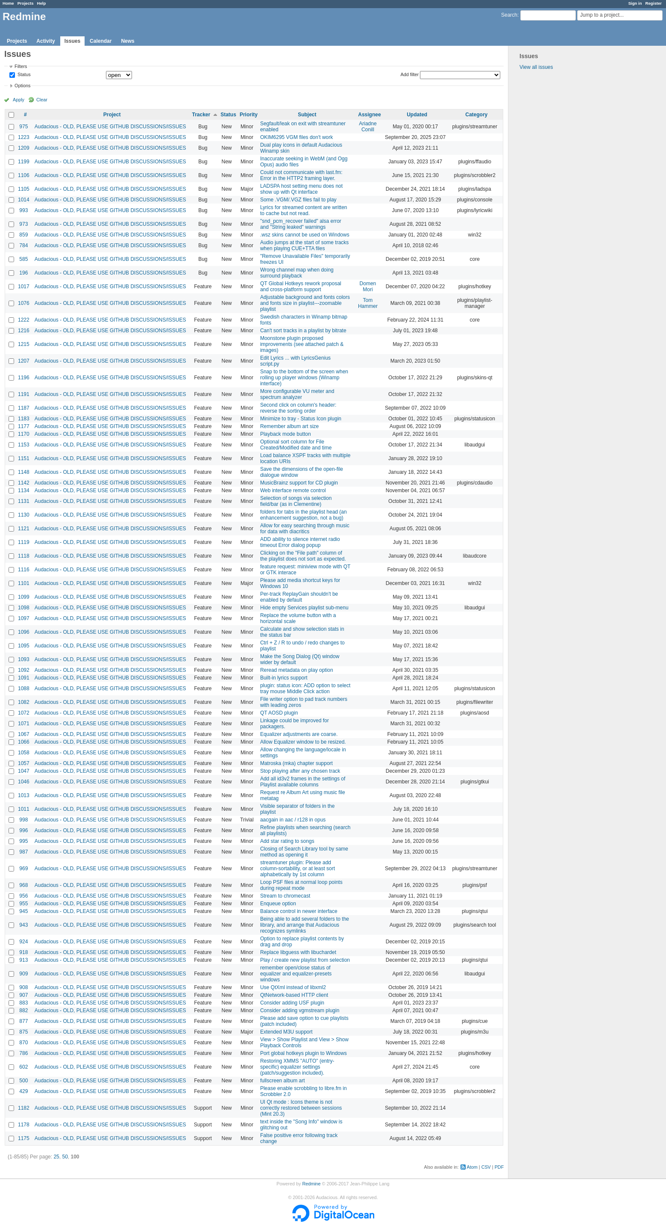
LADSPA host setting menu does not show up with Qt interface (301, 189)
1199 (23, 162)
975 (23, 127)
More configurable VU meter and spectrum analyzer (297, 394)
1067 (23, 734)
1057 (23, 763)
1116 (23, 570)
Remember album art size (289, 426)
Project (112, 115)
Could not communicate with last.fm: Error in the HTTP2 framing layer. (301, 175)
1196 (23, 378)
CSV (486, 1167)
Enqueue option (278, 904)
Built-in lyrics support (284, 678)
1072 (23, 713)
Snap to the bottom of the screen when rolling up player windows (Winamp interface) (304, 378)
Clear (41, 99)
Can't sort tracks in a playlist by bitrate (303, 331)
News (127, 41)
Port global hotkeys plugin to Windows (303, 1053)
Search (509, 15)
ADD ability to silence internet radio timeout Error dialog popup (300, 542)
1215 (23, 344)
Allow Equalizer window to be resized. (303, 742)
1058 (23, 753)
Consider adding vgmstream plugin (299, 1010)
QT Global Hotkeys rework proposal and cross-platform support (300, 286)
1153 (23, 445)
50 (64, 1157)
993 (23, 210)
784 (23, 245)
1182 (23, 1108)
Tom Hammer (368, 303)
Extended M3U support (286, 1032)
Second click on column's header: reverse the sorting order (298, 408)
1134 (23, 490)
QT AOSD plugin (279, 713)
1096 (23, 632)
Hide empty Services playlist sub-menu (304, 608)
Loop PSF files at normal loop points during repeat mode (301, 885)
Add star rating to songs (287, 841)
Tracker (201, 115)
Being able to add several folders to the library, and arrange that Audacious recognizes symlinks (304, 925)
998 (23, 820)
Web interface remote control (293, 490)
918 (23, 952)
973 (23, 224)
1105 (23, 189)
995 (23, 841)
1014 (23, 200)
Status (23, 74)
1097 (23, 618)
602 (23, 1067)
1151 (23, 458)
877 (23, 1021)
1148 (23, 472)
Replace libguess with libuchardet (298, 952)
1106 (23, 175)
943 (23, 925)
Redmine (311, 1183)
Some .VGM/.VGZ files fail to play (298, 200)
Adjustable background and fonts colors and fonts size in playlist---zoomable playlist (305, 303)
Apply (18, 99)
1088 (23, 688)
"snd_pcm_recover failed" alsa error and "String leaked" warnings (300, 224)
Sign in (635, 3)
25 (56, 1157)
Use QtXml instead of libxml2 (293, 987)
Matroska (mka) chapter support (296, 763)
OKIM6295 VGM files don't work (296, 137)
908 (23, 987)
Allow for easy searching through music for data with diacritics (304, 529)
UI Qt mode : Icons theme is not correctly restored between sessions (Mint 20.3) (301, 1108)
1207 (23, 361)
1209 (23, 148)
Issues (72, 41)
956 (23, 896)
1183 (23, 419)
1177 (23, 426)
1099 (23, 597)
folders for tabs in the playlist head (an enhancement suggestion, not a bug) (303, 515)
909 (23, 974)
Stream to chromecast (285, 896)
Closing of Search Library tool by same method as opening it (304, 852)
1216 (23, 331)
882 (23, 1010)
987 (23, 852)
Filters (21, 66)
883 (23, 1003)
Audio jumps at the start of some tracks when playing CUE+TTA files (304, 245)
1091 (23, 678)
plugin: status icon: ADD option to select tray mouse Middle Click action (305, 688)
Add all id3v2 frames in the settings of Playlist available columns (302, 782)
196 (23, 273)
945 (23, 911)
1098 (23, 608)
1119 (23, 542)
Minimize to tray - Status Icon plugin (300, 419)
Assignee (369, 115)
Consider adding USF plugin (292, 1003)
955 (23, 904)
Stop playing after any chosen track (300, 771)
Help (41, 3)
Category (476, 115)
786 (23, 1053)
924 (23, 942)
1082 (23, 702)
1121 (23, 529)
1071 (23, 724)
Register (653, 3)
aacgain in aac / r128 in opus (293, 820)
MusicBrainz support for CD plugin (299, 483)
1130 (23, 515)
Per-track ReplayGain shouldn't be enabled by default (299, 597)
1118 (23, 556)
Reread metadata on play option (296, 670)
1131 (23, 501)
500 (23, 1081)
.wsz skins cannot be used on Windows (304, 235)
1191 (23, 394)
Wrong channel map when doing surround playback (297, 273)
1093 (23, 659)
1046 (23, 782)
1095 (23, 646)
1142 (23, 483)
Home (8, 3)
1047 (23, 771)
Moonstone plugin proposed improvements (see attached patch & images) (301, 344)
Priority (249, 115)
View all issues (536, 67)
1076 (23, 303)
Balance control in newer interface (298, 911)
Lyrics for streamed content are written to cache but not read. (303, 210)
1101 (23, 583)
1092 (23, 670)
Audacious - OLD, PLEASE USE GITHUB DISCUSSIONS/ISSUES (110, 127)
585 (23, 259)
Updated (417, 115)
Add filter (410, 74)
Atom (472, 1167)
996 (23, 830)
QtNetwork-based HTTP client (294, 995)
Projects (26, 3)
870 (23, 1043)
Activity (45, 41)
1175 (23, 1138)
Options (22, 85)
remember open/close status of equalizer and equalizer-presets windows (296, 974)
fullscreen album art (282, 1081)
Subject (307, 115)
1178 (23, 1125)
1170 (23, 434)
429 (23, 1091)
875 (23, 1032)
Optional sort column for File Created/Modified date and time (296, 445)
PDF (499, 1167)
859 (23, 235)
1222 (23, 320)
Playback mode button (285, 434)
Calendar (100, 41)
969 (23, 869)
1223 (23, 137)
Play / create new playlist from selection (305, 960)
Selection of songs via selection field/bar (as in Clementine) (296, 501)
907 (23, 995)
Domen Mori (368, 286)
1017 (23, 287)
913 (23, 960)
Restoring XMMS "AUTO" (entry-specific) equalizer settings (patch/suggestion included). (297, 1067)
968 (23, 885)
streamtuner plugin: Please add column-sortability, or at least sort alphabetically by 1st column (297, 868)
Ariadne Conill (367, 127)
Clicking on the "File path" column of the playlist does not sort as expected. (303, 556)
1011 (23, 809)
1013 (23, 795)
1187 (23, 408)
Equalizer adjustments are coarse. (298, 734)
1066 (23, 742)
